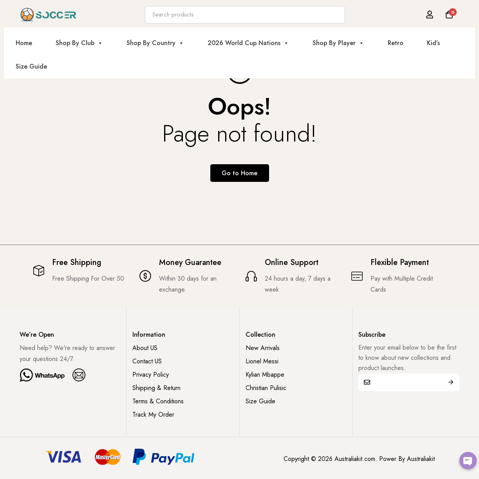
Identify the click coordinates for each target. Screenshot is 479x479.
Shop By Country (155, 43)
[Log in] (429, 14)
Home (24, 42)
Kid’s (433, 42)
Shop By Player (338, 43)
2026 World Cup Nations (248, 43)
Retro (395, 42)
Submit (450, 382)
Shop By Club (79, 43)
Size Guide (31, 66)
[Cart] (449, 14)
